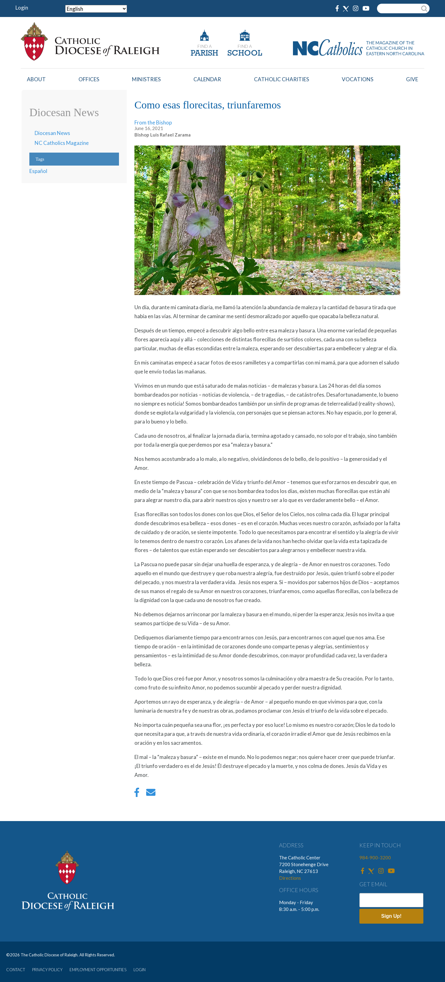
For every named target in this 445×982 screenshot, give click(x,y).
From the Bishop (153, 122)
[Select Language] (96, 9)
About (36, 79)
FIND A (204, 46)
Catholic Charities (281, 79)
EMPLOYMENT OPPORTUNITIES (98, 969)
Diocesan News (52, 133)
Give (412, 79)
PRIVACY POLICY (47, 969)
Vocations (357, 79)
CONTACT (15, 969)
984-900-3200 (375, 857)
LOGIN (140, 969)
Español (38, 171)
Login (21, 7)
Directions (290, 878)
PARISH (204, 53)
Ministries (146, 79)
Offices (88, 79)
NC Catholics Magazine (62, 143)
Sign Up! (391, 916)
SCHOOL (244, 53)
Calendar (207, 79)
